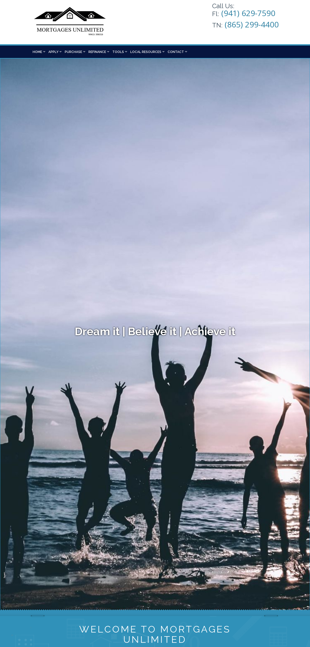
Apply (53, 52)
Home (37, 52)
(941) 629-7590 (248, 13)
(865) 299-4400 (252, 24)
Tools (118, 52)
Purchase (73, 52)
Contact (176, 52)
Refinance (97, 52)
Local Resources (145, 52)
